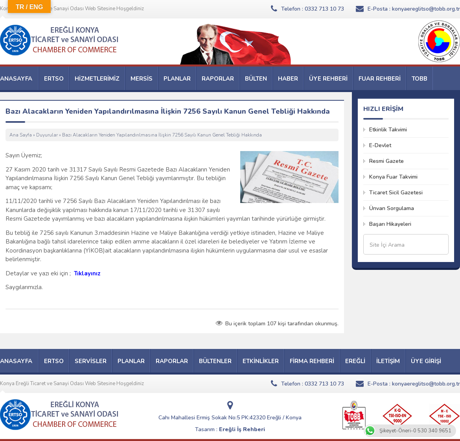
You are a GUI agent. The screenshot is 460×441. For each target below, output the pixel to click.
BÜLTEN (256, 79)
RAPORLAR (218, 79)
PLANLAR (177, 79)
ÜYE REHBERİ (328, 79)
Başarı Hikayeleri (390, 224)
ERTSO (54, 79)
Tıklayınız (88, 273)
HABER (288, 79)
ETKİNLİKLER (261, 361)
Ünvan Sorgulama (391, 208)
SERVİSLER (91, 361)
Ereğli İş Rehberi (242, 429)
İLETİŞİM (388, 361)
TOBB (419, 79)
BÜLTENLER (215, 361)
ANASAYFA (16, 79)
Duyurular (47, 135)
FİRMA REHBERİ (312, 361)
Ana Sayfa (20, 135)
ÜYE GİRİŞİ (426, 361)
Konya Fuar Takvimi (393, 177)
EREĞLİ (355, 361)
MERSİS (142, 79)
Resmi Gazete (386, 161)
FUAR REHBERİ (380, 79)
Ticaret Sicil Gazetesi (396, 192)
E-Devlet (380, 145)
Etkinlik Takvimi (388, 129)
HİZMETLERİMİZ (97, 79)
